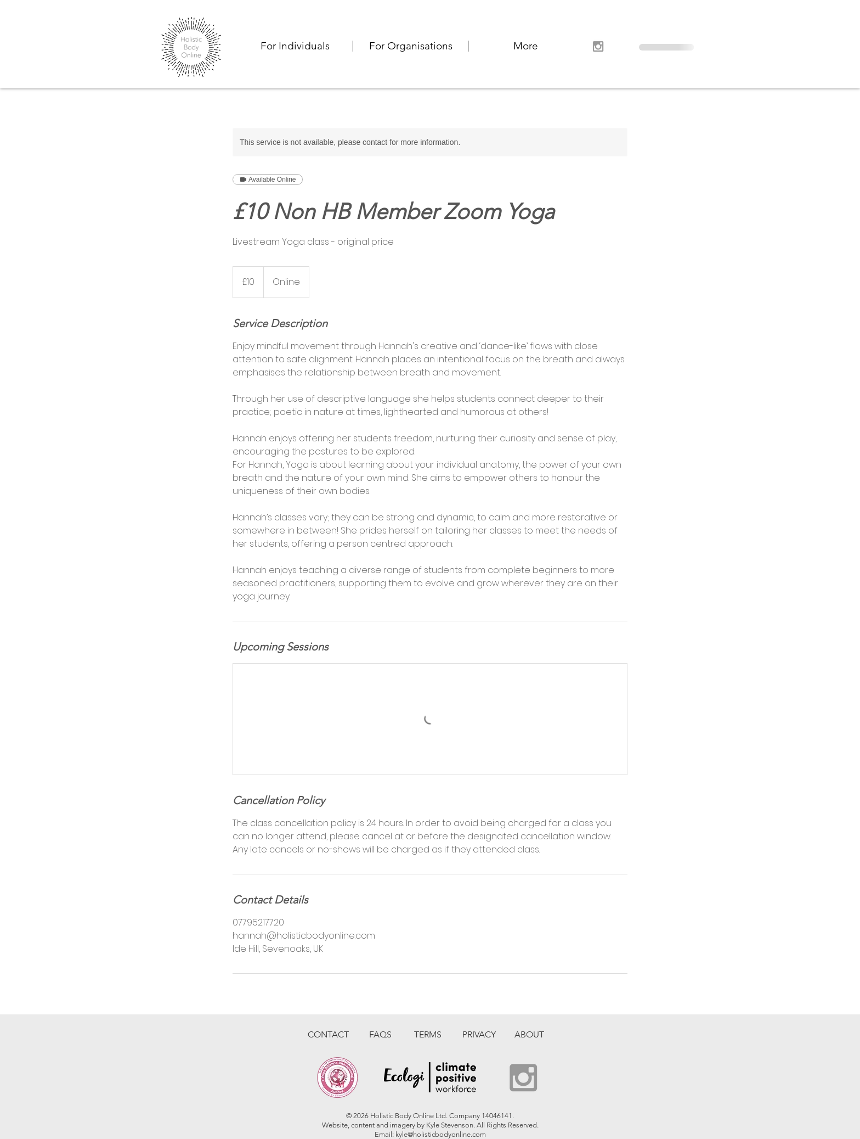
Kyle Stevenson (449, 1125)
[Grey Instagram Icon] (598, 46)
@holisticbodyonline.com (447, 1134)
